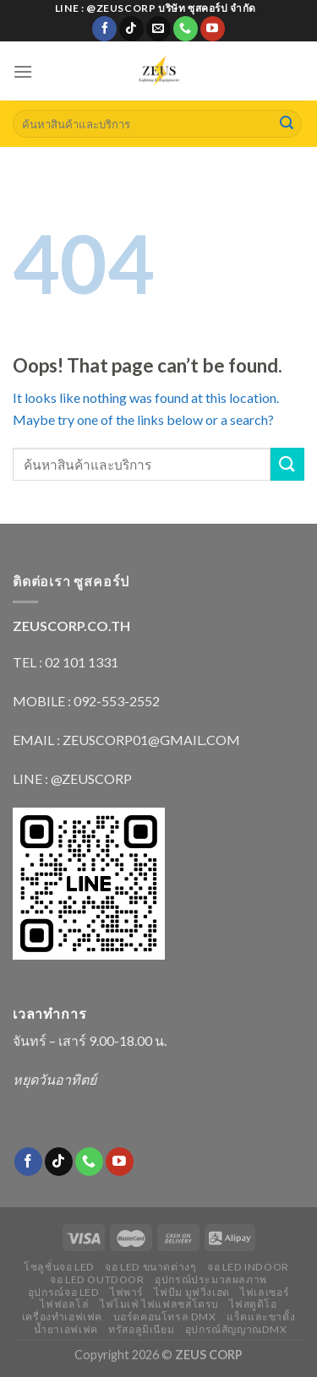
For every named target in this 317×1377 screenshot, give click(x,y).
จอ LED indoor (248, 1266)
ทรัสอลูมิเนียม (141, 1329)
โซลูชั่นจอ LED (59, 1266)
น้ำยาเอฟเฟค (66, 1329)
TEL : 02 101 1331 (65, 662)
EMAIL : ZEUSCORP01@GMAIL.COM (126, 740)
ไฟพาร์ (127, 1292)
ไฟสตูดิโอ (252, 1304)
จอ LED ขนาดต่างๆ (150, 1266)
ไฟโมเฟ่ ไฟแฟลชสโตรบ (159, 1304)
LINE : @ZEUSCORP (72, 778)
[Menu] (23, 71)
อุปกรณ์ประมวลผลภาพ (211, 1279)
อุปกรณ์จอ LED (64, 1292)
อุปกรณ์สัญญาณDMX (236, 1329)
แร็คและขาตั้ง (261, 1316)
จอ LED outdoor (97, 1279)
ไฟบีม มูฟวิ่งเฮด (191, 1292)
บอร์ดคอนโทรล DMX (164, 1316)
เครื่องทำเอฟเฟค (62, 1316)
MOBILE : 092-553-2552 (86, 701)
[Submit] (286, 124)
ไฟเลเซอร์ (264, 1292)
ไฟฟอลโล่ (64, 1304)
